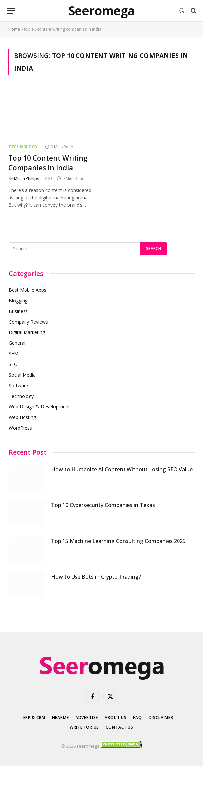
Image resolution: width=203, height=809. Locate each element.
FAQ (137, 717)
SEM (13, 353)
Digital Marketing (27, 332)
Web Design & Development (39, 407)
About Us (116, 717)
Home (14, 29)
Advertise (87, 717)
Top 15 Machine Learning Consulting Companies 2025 (118, 541)
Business (18, 311)
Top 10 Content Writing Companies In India (48, 162)
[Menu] (11, 10)
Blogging (18, 300)
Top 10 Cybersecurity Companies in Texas (103, 505)
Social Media (22, 375)
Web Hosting (22, 417)
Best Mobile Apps (27, 290)
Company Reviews (28, 322)
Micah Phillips (26, 178)
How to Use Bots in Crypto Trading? (96, 576)
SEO (13, 364)
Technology (23, 146)
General (17, 343)
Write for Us (84, 727)
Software (18, 385)
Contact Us (119, 727)
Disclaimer (161, 717)
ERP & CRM (34, 717)
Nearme (60, 717)
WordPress (20, 428)
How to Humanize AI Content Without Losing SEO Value (122, 469)
